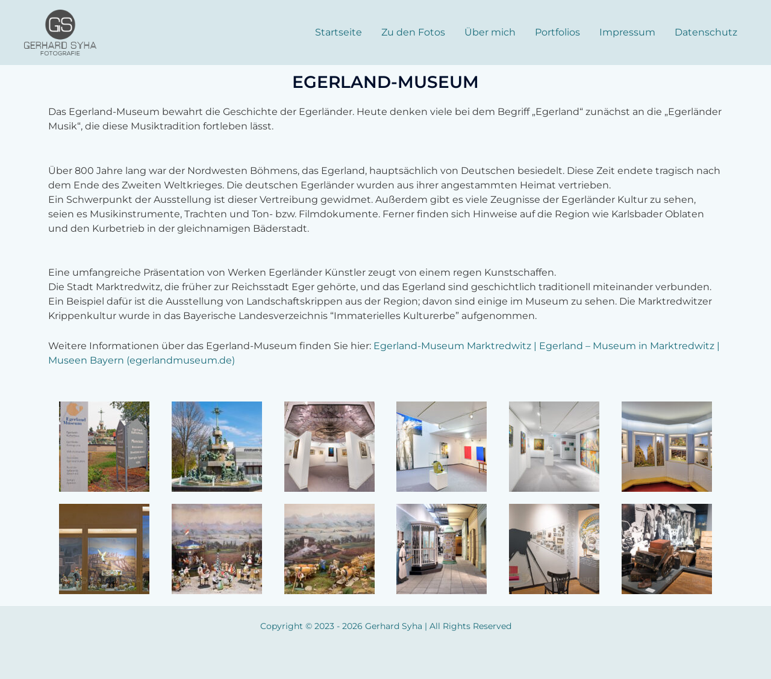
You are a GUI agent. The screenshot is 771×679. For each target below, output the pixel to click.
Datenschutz (706, 32)
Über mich (490, 32)
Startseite (338, 32)
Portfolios (557, 32)
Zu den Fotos (413, 32)
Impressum (627, 32)
